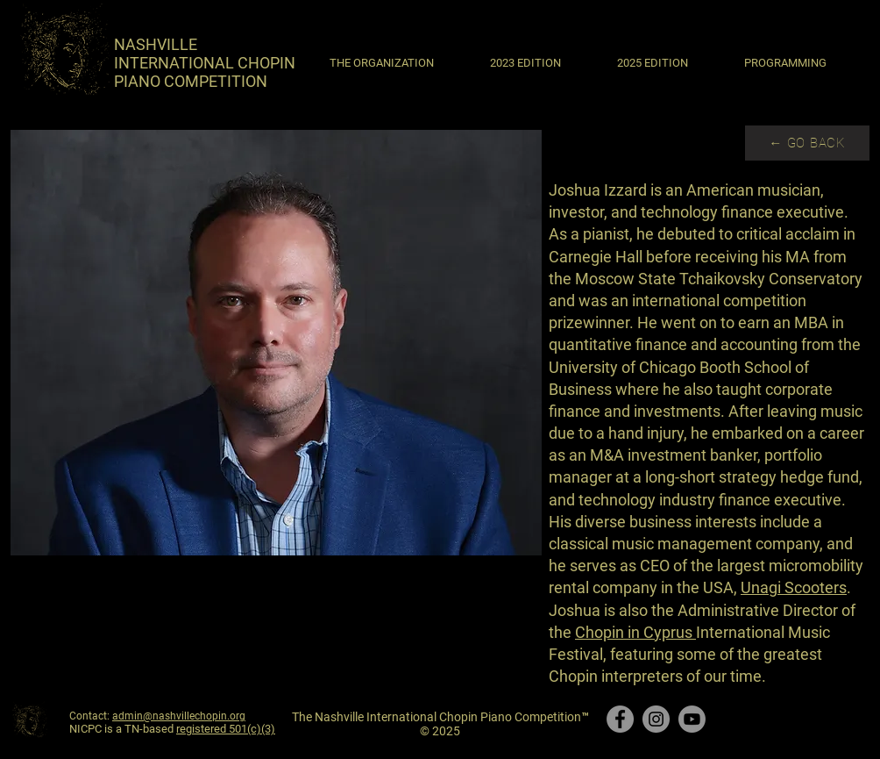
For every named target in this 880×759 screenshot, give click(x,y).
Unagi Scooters (794, 587)
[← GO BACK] (807, 143)
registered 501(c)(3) (225, 728)
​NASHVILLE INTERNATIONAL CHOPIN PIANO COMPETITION (204, 62)
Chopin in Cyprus (635, 632)
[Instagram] (656, 719)
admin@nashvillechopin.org (178, 716)
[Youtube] (692, 719)
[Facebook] (620, 719)
